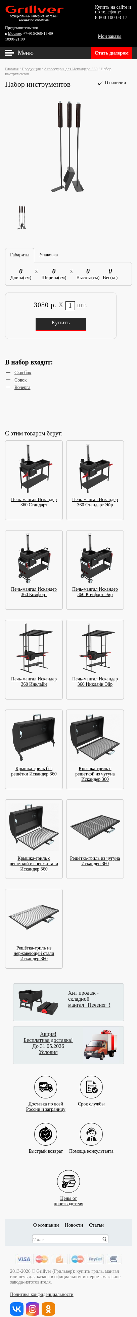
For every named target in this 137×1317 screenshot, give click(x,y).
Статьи (96, 1225)
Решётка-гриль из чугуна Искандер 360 (95, 859)
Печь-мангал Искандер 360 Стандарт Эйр (95, 500)
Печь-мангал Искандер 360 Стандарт (34, 500)
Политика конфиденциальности (42, 1294)
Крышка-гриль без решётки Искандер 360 (34, 769)
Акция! (48, 1034)
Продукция (31, 69)
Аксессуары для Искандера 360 (71, 69)
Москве (14, 33)
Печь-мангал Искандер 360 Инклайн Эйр (95, 679)
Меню (26, 53)
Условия (48, 1052)
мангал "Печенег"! (89, 1005)
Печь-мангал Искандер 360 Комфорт (34, 590)
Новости (74, 1225)
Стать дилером (112, 53)
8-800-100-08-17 (111, 17)
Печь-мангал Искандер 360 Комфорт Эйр (95, 590)
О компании (46, 1225)
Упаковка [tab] (48, 254)
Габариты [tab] (19, 254)
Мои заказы (110, 36)
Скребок (22, 372)
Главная (11, 69)
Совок (20, 380)
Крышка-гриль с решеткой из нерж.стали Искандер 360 (34, 862)
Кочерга (22, 387)
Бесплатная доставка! (48, 1040)
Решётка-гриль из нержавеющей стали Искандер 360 (34, 951)
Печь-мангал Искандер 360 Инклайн (34, 679)
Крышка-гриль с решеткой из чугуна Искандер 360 (95, 772)
